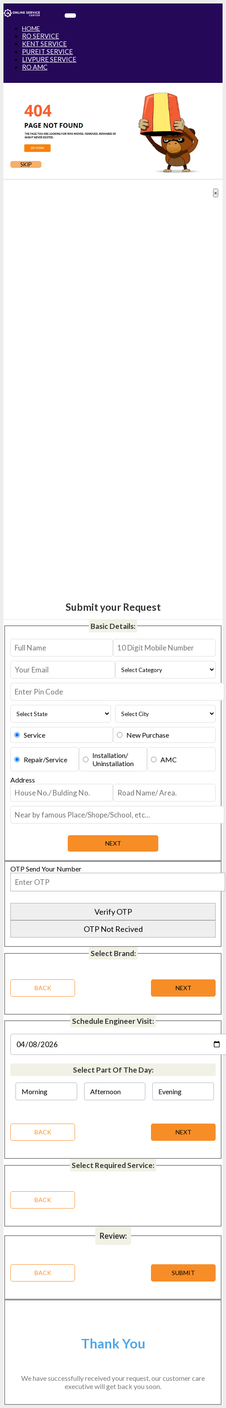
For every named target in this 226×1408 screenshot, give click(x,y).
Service (34, 735)
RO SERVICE (40, 36)
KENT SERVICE (44, 43)
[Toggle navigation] (70, 15)
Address (22, 780)
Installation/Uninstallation (113, 759)
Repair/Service (45, 759)
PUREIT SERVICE (47, 51)
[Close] (215, 193)
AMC (168, 759)
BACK (43, 1132)
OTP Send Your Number (46, 869)
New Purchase (147, 735)
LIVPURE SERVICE (49, 59)
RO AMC (34, 67)
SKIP (26, 164)
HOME (31, 28)
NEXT (183, 1132)
